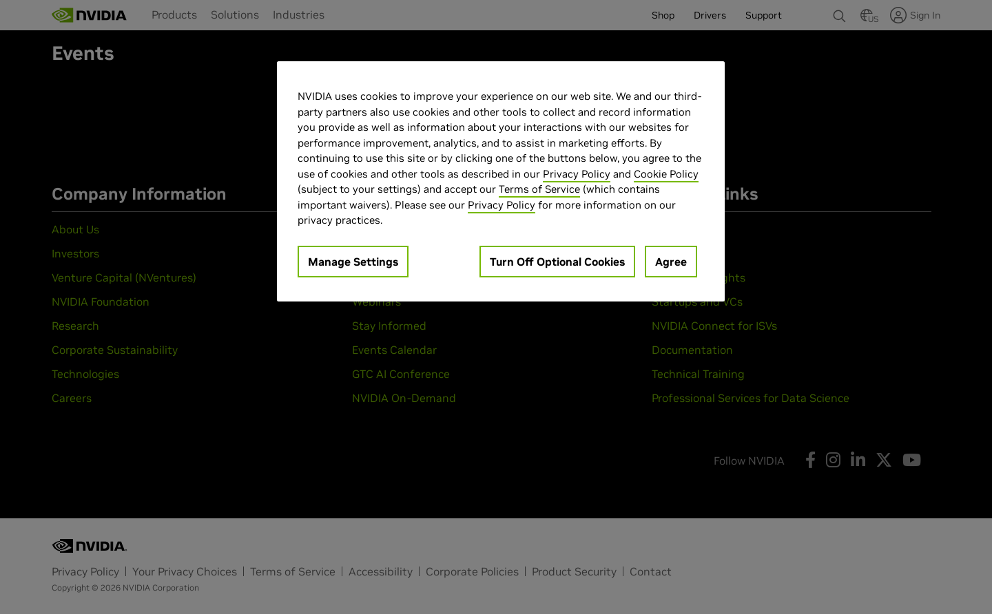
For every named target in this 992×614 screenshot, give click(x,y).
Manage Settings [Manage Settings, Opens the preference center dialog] (353, 261)
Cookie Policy (666, 173)
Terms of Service (539, 188)
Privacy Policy (576, 173)
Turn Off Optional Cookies (557, 261)
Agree (671, 261)
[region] (501, 181)
